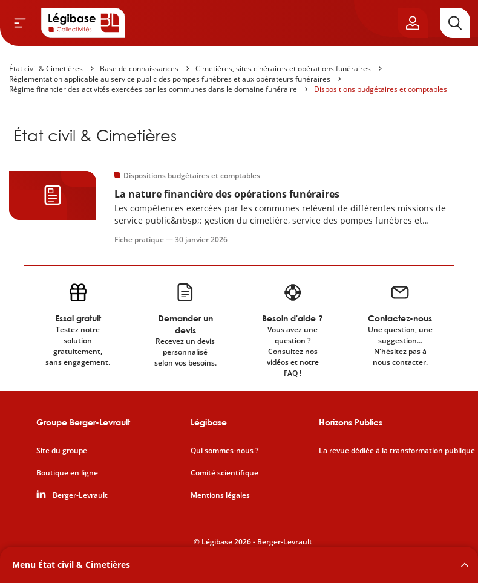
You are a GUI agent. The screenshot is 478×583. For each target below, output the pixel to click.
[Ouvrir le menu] (20, 23)
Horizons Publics (350, 422)
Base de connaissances (139, 68)
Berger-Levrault (80, 495)
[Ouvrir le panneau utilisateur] (413, 23)
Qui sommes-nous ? (224, 451)
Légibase (209, 422)
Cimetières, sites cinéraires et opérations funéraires (283, 68)
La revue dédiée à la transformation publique (397, 451)
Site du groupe (61, 451)
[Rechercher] (455, 23)
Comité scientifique (224, 473)
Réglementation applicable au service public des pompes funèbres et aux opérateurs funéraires (169, 79)
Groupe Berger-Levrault (83, 422)
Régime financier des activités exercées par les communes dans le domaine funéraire (153, 89)
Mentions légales (220, 495)
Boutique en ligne (67, 473)
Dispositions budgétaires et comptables (380, 89)
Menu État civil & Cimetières (71, 564)
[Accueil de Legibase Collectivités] (83, 23)
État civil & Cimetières (46, 68)
